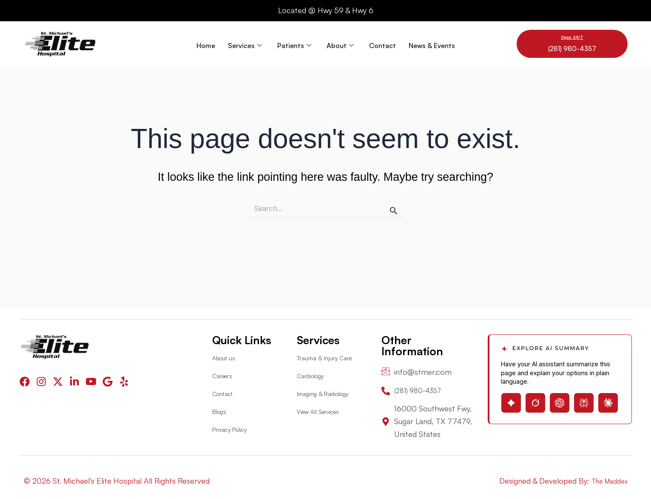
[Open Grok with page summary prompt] (535, 399)
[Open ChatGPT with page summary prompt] (559, 399)
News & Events (432, 44)
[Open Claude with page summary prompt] (608, 399)
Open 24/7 (572, 37)
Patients (294, 44)
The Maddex (607, 480)
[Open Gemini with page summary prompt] (511, 399)
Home (205, 44)
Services (245, 44)
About (340, 44)
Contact (382, 44)
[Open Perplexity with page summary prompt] (584, 399)
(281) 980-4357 (572, 48)
